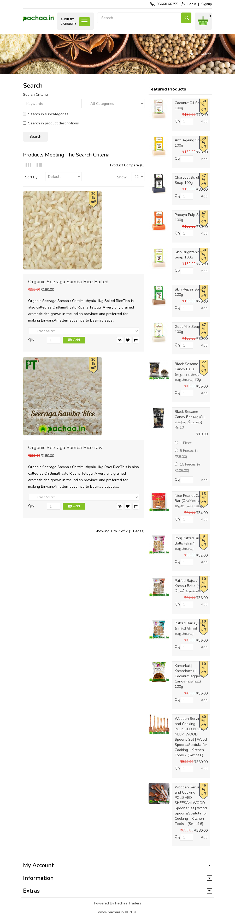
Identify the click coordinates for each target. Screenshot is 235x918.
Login (191, 4)
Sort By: (31, 177)
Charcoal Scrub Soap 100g (187, 180)
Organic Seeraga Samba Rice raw (65, 447)
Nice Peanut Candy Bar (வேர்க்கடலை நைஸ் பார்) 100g (190, 501)
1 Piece (183, 442)
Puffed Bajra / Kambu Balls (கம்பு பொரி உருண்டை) (190, 586)
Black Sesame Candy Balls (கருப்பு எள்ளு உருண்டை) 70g (188, 371)
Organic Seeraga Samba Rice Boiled (68, 282)
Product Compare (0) (127, 165)
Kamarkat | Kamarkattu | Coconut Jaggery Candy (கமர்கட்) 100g (188, 676)
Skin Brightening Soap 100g (188, 255)
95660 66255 (167, 4)
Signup (206, 4)
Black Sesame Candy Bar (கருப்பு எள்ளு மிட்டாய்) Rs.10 (190, 419)
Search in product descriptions (51, 123)
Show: (122, 177)
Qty (31, 339)
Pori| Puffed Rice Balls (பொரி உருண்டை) (188, 543)
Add (76, 339)
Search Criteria (35, 94)
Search (186, 18)
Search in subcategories (45, 114)
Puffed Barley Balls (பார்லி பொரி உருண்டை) (191, 628)
